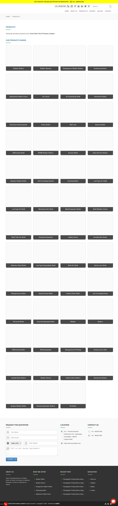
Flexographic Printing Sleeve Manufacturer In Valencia (74, 479)
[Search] (110, 6)
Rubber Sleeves (40, 483)
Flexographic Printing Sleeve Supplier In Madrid (74, 483)
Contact (108, 11)
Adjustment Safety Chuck (43, 494)
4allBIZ (57, 503)
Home (67, 11)
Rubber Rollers (40, 479)
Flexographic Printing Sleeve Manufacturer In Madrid (74, 486)
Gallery (100, 11)
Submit (10, 459)
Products (82, 11)
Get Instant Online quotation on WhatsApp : (59, 1)
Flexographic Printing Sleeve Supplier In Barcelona (74, 490)
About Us (74, 11)
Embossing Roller (41, 490)
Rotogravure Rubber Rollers (44, 486)
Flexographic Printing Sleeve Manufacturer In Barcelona (74, 494)
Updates (92, 11)
